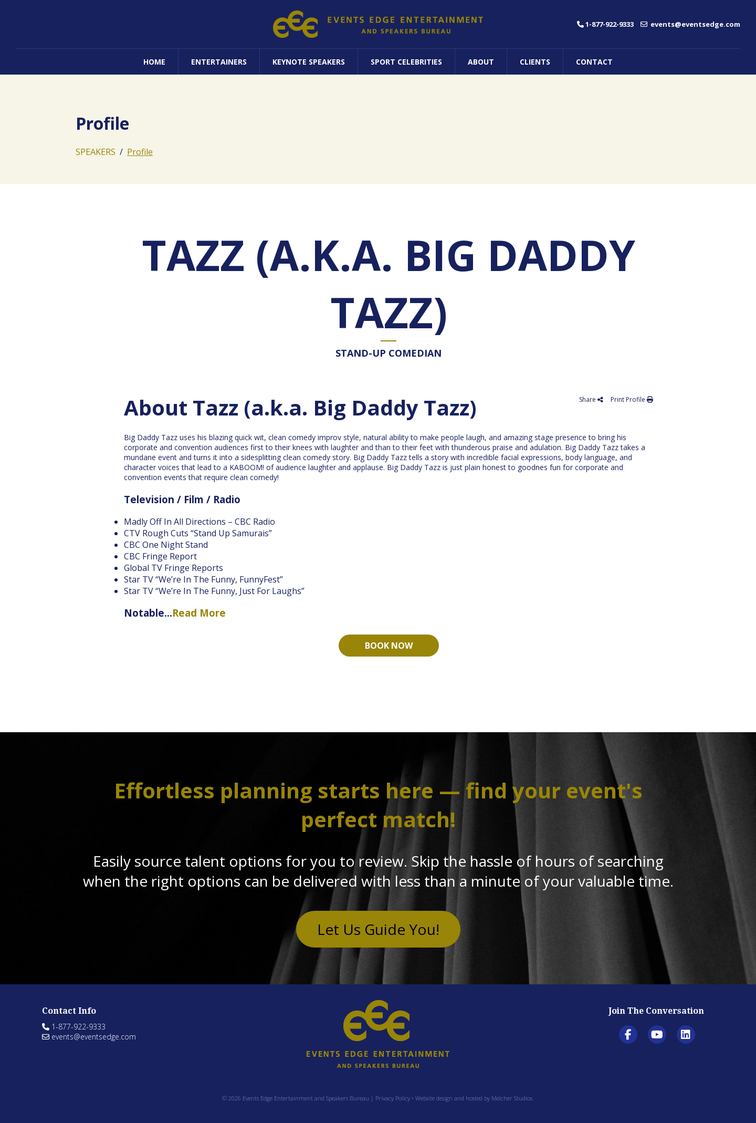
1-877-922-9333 (605, 24)
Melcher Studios (511, 1098)
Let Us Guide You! (378, 929)
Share (591, 399)
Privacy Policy (392, 1098)
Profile (140, 152)
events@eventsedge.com (690, 24)
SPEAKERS (96, 152)
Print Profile (632, 399)
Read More (199, 612)
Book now (389, 645)
